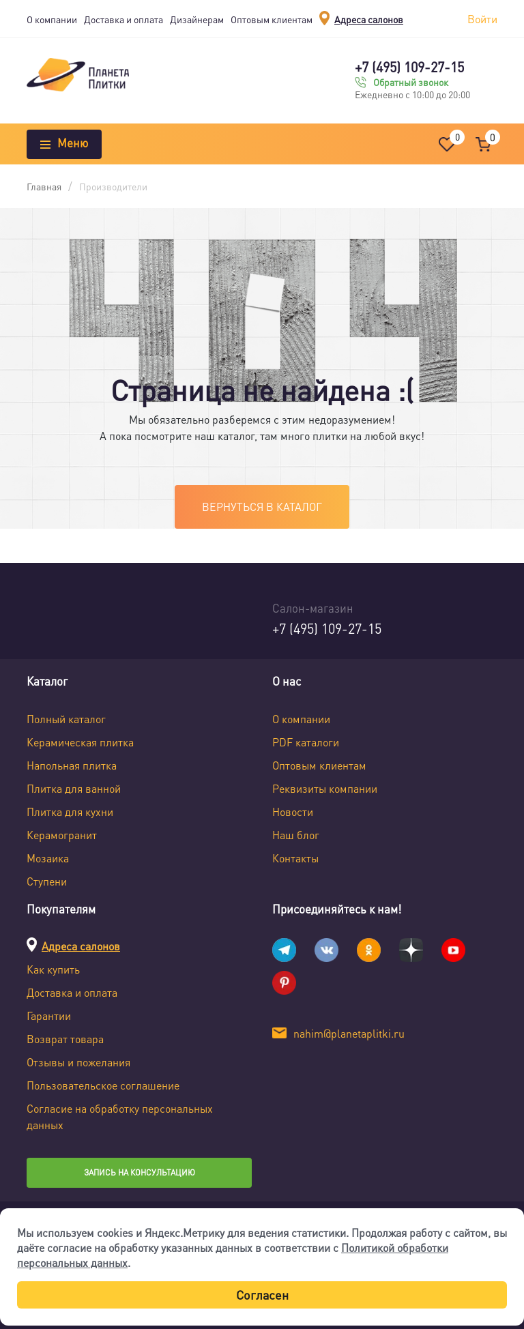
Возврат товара (65, 1039)
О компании (52, 19)
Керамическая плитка (80, 742)
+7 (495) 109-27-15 (409, 67)
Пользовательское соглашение (103, 1085)
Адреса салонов (368, 19)
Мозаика (48, 858)
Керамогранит (62, 835)
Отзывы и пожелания (78, 1062)
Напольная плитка (72, 765)
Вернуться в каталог (262, 506)
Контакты (295, 858)
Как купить (53, 969)
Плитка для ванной (74, 788)
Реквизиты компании (324, 788)
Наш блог (295, 835)
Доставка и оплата (123, 19)
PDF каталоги (305, 742)
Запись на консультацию (139, 1172)
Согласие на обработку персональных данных (120, 1116)
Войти (482, 19)
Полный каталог (66, 719)
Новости (292, 811)
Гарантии (49, 1015)
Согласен (262, 1294)
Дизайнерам (197, 19)
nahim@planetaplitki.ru (349, 1033)
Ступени (47, 881)
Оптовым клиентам (271, 19)
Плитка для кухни (70, 811)
